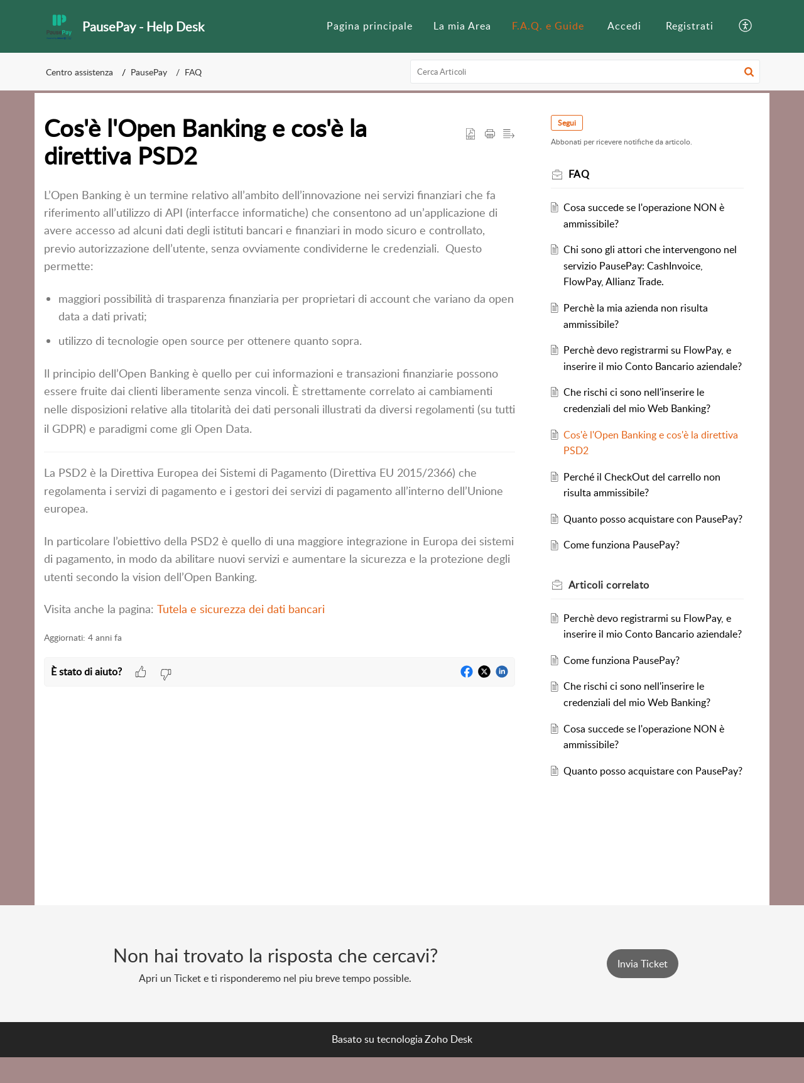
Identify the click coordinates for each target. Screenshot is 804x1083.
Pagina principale (370, 26)
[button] (746, 26)
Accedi (624, 26)
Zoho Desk (448, 1065)
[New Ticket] (642, 989)
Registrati (690, 26)
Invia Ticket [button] (642, 989)
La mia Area (462, 26)
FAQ (193, 72)
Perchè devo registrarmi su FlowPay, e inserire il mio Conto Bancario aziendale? (652, 366)
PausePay (149, 72)
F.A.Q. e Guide (548, 26)
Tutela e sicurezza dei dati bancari (241, 608)
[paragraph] (279, 402)
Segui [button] (571, 122)
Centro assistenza (79, 72)
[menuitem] (369, 26)
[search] (585, 72)
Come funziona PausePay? (626, 577)
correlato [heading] (613, 617)
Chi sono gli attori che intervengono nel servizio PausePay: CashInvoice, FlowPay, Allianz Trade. (647, 265)
